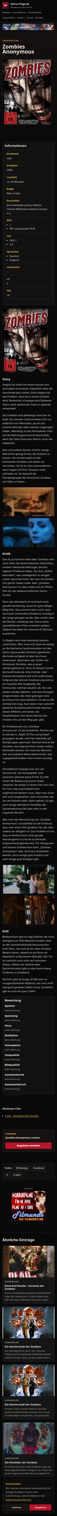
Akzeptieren (40, 1507)
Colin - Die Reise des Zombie (22, 1116)
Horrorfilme (19, 12)
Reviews (6, 12)
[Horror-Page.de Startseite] (18, 5)
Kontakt (39, 17)
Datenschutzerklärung (18, 1499)
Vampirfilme (8, 17)
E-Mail (17, 1175)
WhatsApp (22, 1168)
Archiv (20, 17)
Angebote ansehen (28, 1145)
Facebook (38, 1168)
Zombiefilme (34, 12)
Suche (30, 17)
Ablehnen (16, 1507)
